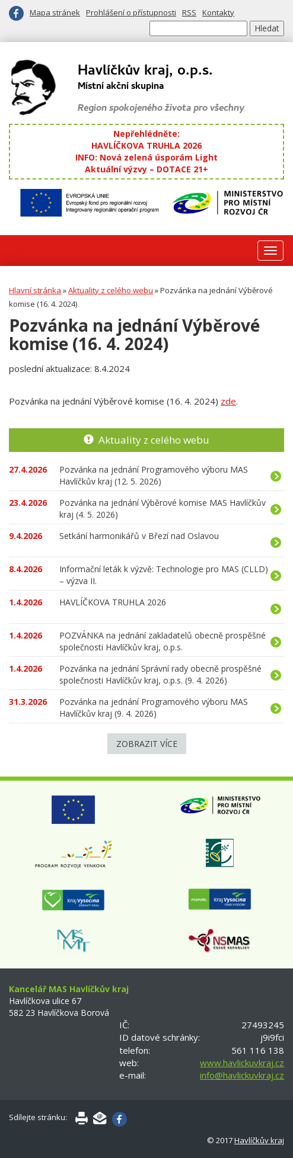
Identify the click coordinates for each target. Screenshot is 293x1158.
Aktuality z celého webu (110, 290)
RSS (189, 12)
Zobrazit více (146, 743)
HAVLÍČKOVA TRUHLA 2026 (146, 145)
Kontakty (218, 12)
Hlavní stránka (35, 290)
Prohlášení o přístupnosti (131, 12)
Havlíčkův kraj (259, 1140)
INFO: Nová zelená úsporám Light (146, 157)
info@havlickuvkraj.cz (242, 1075)
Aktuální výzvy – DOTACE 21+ (146, 169)
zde (228, 401)
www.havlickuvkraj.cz (242, 1063)
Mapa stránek (55, 12)
